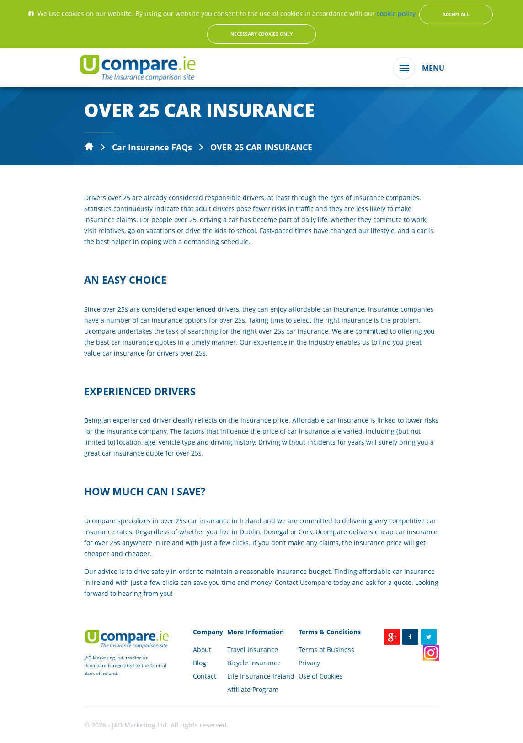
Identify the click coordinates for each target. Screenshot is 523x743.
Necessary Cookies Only (261, 34)
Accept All (456, 14)
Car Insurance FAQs (152, 147)
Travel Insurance (252, 649)
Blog (199, 662)
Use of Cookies (321, 676)
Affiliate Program (252, 689)
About (202, 649)
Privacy (309, 662)
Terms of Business (326, 649)
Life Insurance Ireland (260, 676)
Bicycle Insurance (254, 662)
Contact (204, 676)
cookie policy (396, 13)
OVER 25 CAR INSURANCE (261, 147)
